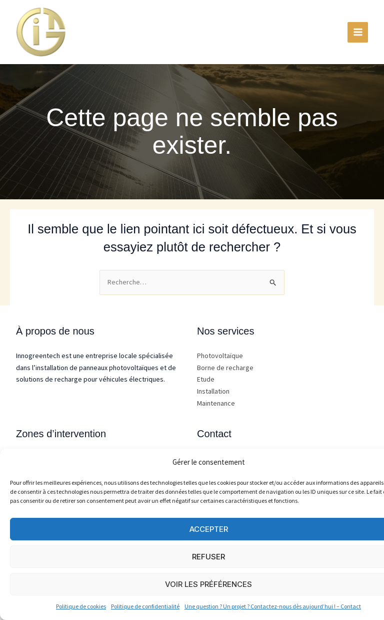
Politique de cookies (81, 606)
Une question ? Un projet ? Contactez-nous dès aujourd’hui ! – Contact (272, 606)
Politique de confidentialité (145, 606)
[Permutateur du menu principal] (358, 32)
